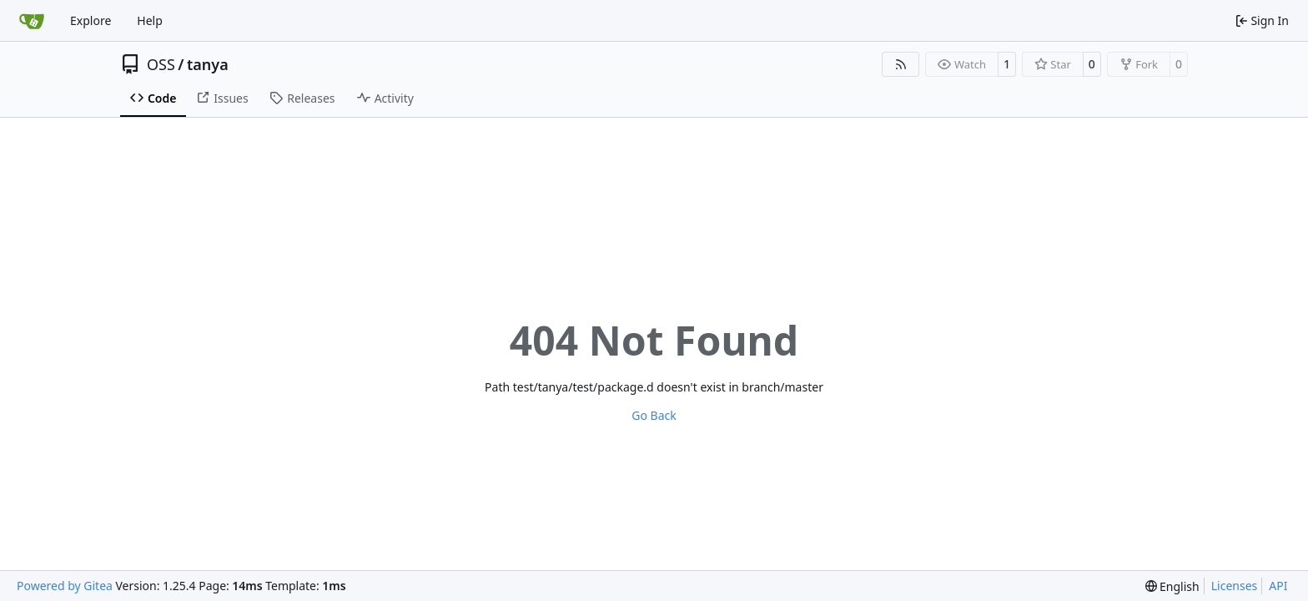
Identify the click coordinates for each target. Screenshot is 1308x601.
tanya (208, 64)
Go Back (653, 415)
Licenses (1234, 585)
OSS (161, 64)
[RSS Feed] (901, 64)
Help (150, 20)
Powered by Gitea (65, 585)
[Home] (31, 21)
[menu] (1172, 586)
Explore (90, 20)
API (1278, 585)
